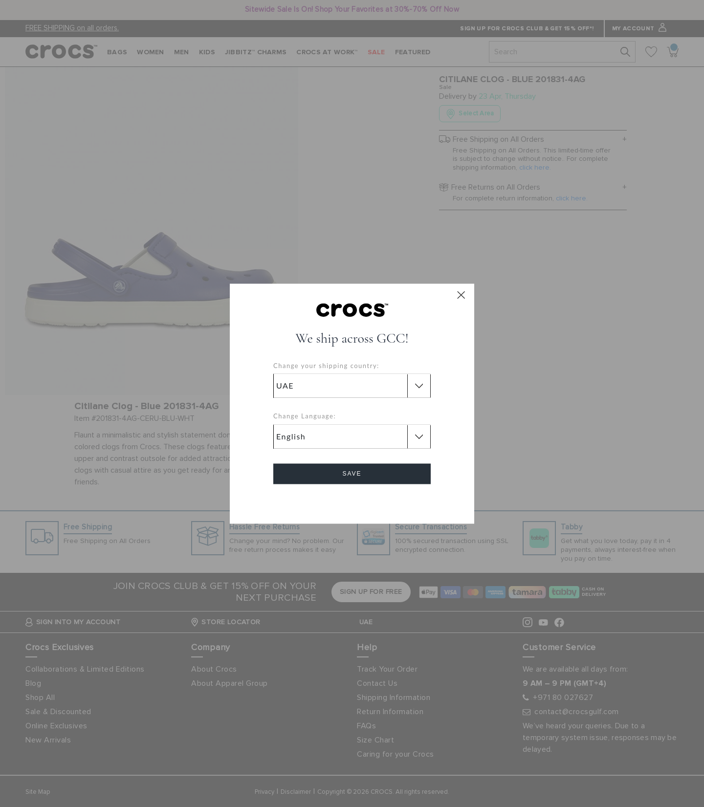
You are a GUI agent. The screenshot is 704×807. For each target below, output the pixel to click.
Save (351, 473)
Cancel (352, 501)
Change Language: (304, 416)
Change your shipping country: (326, 366)
